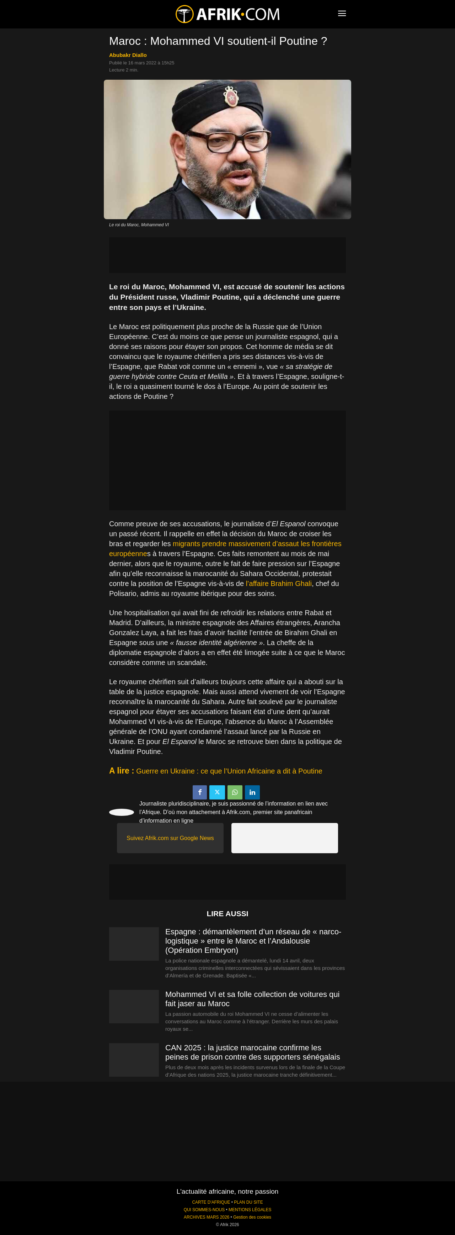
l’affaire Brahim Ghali (279, 583)
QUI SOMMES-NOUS (204, 1209)
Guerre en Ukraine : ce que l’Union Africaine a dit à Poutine (229, 771)
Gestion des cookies (252, 1217)
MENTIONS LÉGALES (250, 1209)
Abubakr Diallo (128, 55)
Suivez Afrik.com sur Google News (170, 838)
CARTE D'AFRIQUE (211, 1202)
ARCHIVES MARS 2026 (206, 1217)
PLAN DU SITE (248, 1202)
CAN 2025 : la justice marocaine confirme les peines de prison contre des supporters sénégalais (252, 1052)
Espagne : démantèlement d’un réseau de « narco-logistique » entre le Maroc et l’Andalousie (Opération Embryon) (253, 941)
